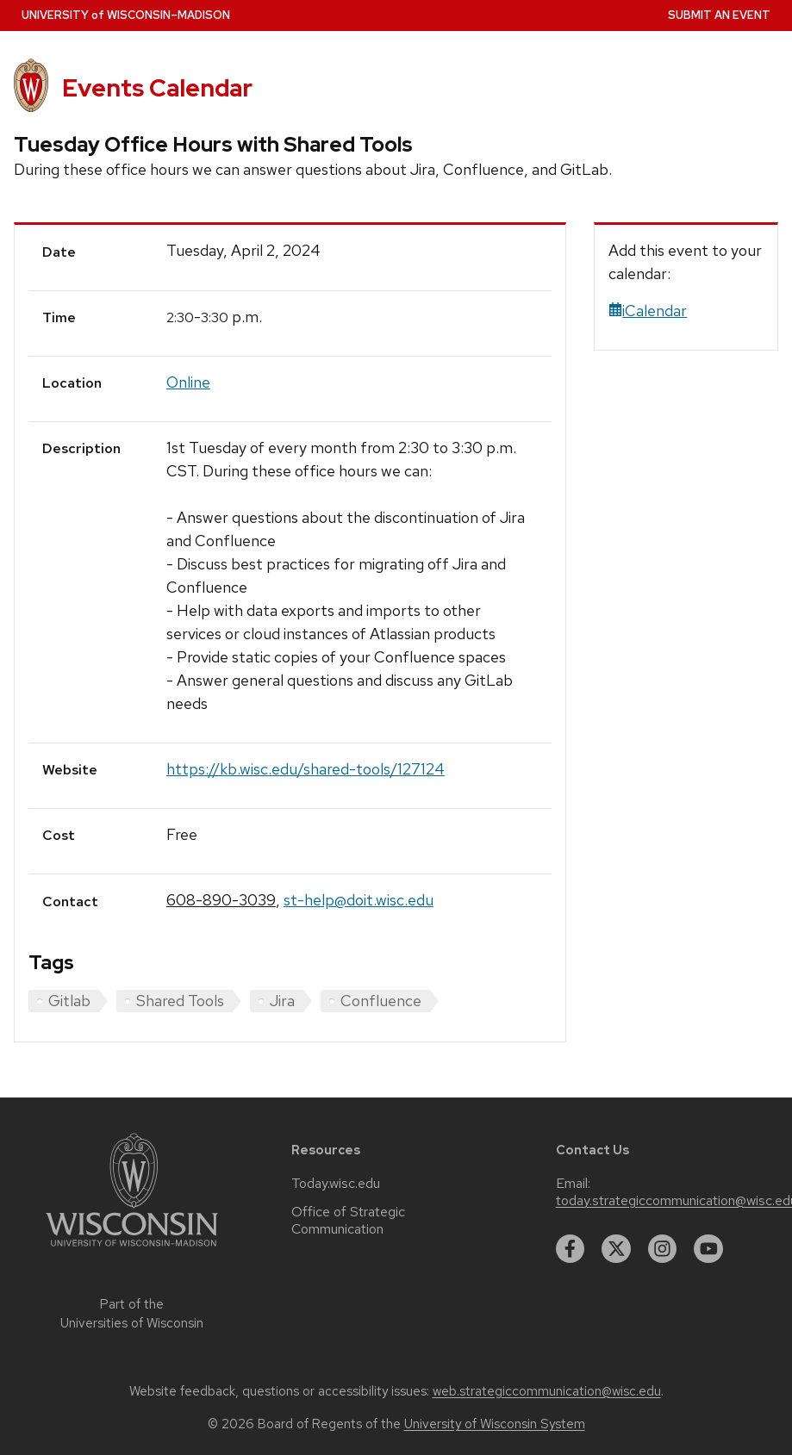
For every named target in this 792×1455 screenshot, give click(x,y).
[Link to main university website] (132, 1249)
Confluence (380, 1000)
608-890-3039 (221, 900)
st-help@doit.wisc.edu (358, 900)
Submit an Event (719, 15)
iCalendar (647, 310)
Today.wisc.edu (335, 1183)
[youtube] (708, 1249)
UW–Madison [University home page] (126, 15)
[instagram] (662, 1249)
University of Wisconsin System (494, 1424)
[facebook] (570, 1249)
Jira (282, 1000)
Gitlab (69, 1000)
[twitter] (616, 1249)
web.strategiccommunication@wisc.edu (547, 1391)
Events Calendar (157, 88)
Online (188, 382)
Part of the (131, 1314)
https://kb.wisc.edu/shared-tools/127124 (305, 769)
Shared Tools (180, 1000)
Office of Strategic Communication (348, 1220)
